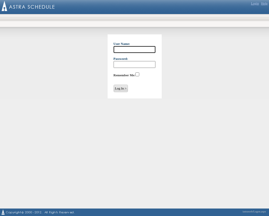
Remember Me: (124, 75)
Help (264, 3)
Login (255, 3)
